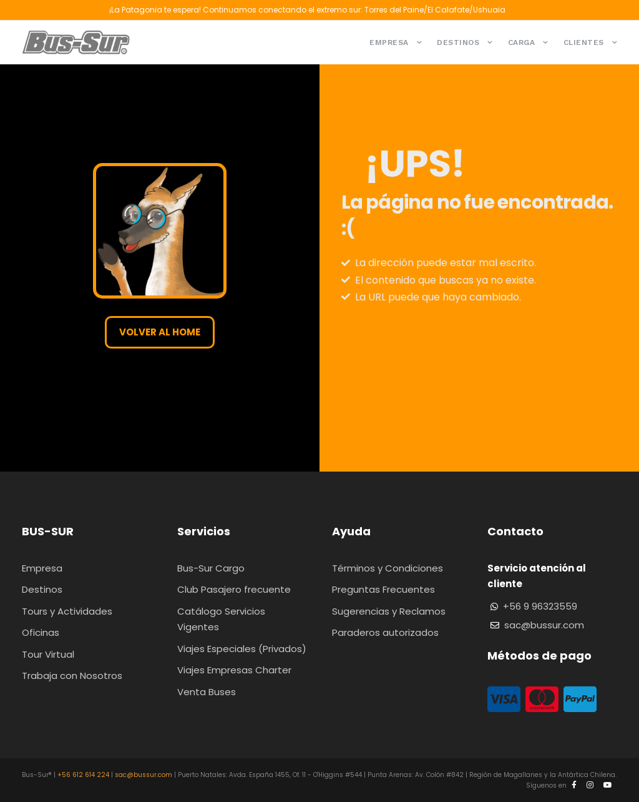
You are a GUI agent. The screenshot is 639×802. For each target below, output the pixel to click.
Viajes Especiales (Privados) (241, 648)
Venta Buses (206, 691)
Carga (521, 42)
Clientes (583, 42)
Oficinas (40, 632)
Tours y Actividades (67, 611)
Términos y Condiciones (387, 568)
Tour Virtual (48, 654)
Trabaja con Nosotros (72, 675)
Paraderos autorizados (385, 632)
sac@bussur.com (544, 624)
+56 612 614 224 (83, 775)
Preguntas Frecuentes (383, 589)
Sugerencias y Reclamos (389, 611)
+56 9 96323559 (540, 606)
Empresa (389, 42)
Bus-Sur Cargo (211, 568)
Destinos (458, 42)
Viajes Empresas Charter (234, 669)
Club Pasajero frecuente (234, 589)
